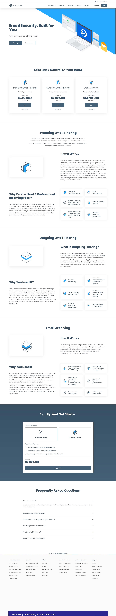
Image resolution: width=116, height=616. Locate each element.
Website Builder (13, 578)
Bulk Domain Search (31, 569)
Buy (25, 105)
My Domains (79, 566)
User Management (64, 569)
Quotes (44, 566)
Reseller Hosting (13, 566)
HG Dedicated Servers (15, 569)
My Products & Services (82, 563)
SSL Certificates (13, 575)
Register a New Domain (32, 563)
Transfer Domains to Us (32, 566)
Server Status (95, 575)
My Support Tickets (81, 572)
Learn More (25, 109)
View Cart (44, 575)
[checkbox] (25, 447)
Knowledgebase (96, 569)
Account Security (63, 572)
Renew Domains (30, 572)
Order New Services (81, 575)
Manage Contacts (64, 566)
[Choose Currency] (105, 1)
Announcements (96, 572)
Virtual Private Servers (15, 572)
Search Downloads (97, 566)
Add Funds (45, 572)
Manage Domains (30, 575)
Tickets (94, 563)
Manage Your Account (65, 563)
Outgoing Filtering (75, 434)
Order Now (58, 468)
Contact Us (95, 578)
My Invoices (79, 569)
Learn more (29, 43)
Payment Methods (47, 569)
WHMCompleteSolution (61, 553)
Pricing (15, 43)
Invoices (44, 563)
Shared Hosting (13, 563)
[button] (58, 501)
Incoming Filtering (41, 434)
